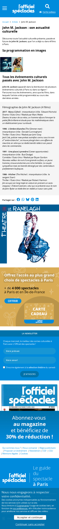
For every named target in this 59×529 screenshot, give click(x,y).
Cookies (24, 453)
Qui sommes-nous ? (11, 447)
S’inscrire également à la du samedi (30, 367)
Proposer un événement (15, 450)
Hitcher (12, 174)
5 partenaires (23, 505)
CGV (44, 450)
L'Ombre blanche (16, 128)
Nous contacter (30, 447)
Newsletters (35, 450)
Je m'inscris (30, 374)
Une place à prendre (18, 151)
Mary (11, 111)
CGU (51, 450)
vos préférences (20, 508)
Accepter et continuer (30, 517)
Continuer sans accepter (30, 524)
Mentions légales (10, 453)
